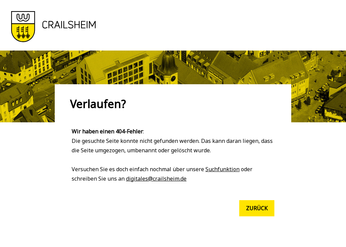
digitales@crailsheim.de (156, 178)
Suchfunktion (222, 169)
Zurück (257, 208)
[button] (53, 40)
